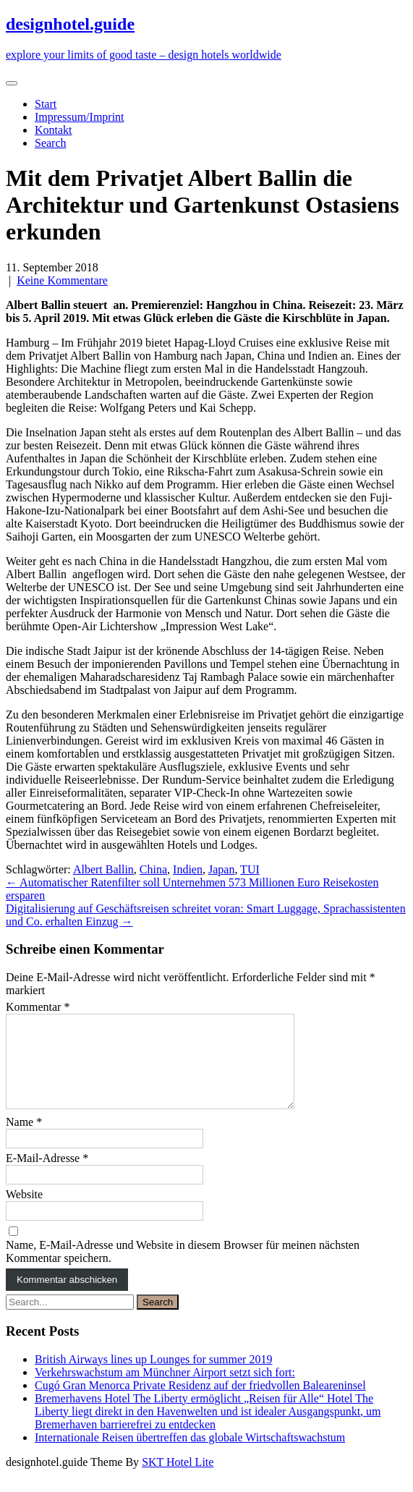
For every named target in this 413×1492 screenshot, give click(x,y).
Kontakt (53, 130)
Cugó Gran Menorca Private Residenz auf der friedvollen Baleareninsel (200, 1402)
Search (51, 143)
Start (45, 104)
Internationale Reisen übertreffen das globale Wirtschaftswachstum (190, 1455)
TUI (250, 869)
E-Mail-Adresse (47, 1175)
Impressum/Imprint (79, 117)
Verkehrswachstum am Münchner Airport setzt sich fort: (165, 1389)
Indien (188, 869)
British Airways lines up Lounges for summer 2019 (153, 1376)
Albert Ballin (103, 869)
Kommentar (37, 1007)
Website (24, 1211)
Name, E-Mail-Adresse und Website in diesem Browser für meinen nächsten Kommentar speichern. (182, 1268)
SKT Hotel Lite (177, 1479)
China (153, 869)
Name (24, 1139)
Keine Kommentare (62, 280)
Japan (221, 869)
